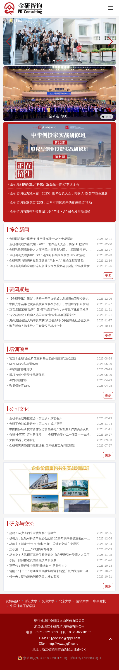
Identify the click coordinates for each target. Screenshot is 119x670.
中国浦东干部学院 (23, 606)
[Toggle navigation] (110, 8)
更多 (108, 275)
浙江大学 (31, 601)
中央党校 (99, 601)
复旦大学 (48, 601)
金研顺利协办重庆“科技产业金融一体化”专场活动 (44, 184)
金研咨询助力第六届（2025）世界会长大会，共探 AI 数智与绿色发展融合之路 (60, 193)
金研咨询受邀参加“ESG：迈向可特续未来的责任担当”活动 (51, 202)
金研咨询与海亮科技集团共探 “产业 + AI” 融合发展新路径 (50, 211)
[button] (110, 41)
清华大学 (82, 601)
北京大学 (65, 601)
